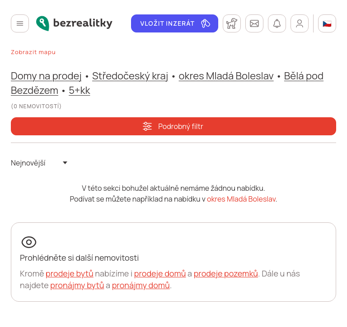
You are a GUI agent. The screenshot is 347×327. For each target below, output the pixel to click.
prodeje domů (160, 273)
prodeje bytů (70, 273)
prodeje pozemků (226, 273)
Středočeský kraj (130, 76)
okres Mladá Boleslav (226, 76)
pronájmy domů (141, 285)
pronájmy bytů (77, 285)
